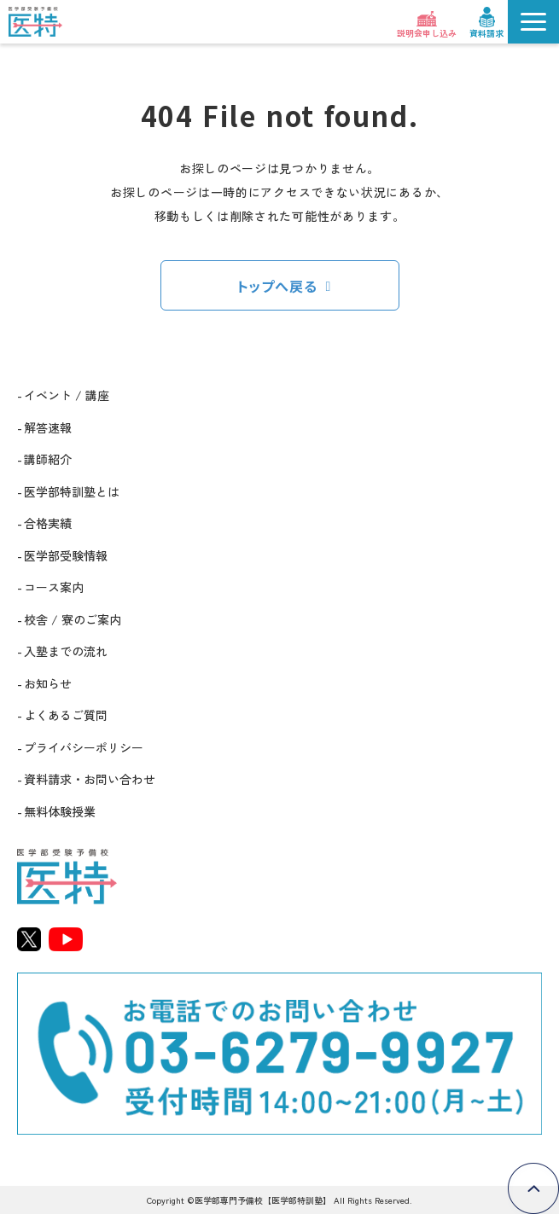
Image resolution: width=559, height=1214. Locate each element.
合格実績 (48, 522)
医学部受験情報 (66, 555)
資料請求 (486, 32)
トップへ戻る (277, 286)
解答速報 (48, 427)
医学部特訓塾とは (71, 491)
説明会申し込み (427, 32)
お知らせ (48, 683)
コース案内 (54, 586)
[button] (533, 22)
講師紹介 (48, 459)
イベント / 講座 (66, 395)
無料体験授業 (60, 811)
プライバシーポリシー (83, 747)
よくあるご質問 (66, 714)
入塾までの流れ (66, 650)
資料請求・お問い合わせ (89, 778)
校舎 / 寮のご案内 (72, 619)
